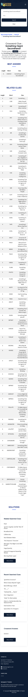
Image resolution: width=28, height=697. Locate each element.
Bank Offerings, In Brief (10, 586)
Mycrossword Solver (6, 34)
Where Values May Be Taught (12, 582)
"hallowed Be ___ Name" (10, 592)
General (16, 34)
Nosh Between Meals (10, 537)
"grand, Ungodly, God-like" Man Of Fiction (13, 527)
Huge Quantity (8, 548)
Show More (10, 561)
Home (2, 675)
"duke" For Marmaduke (10, 598)
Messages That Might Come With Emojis (13, 544)
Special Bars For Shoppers (11, 609)
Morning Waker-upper (10, 556)
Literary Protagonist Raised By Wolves (12, 552)
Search (14, 20)
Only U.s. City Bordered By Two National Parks (12, 601)
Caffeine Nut (7, 534)
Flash (5, 524)
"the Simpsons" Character (11, 540)
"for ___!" (6, 589)
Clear (14, 24)
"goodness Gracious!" (10, 579)
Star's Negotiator (9, 595)
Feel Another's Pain (9, 605)
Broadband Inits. (8, 531)
